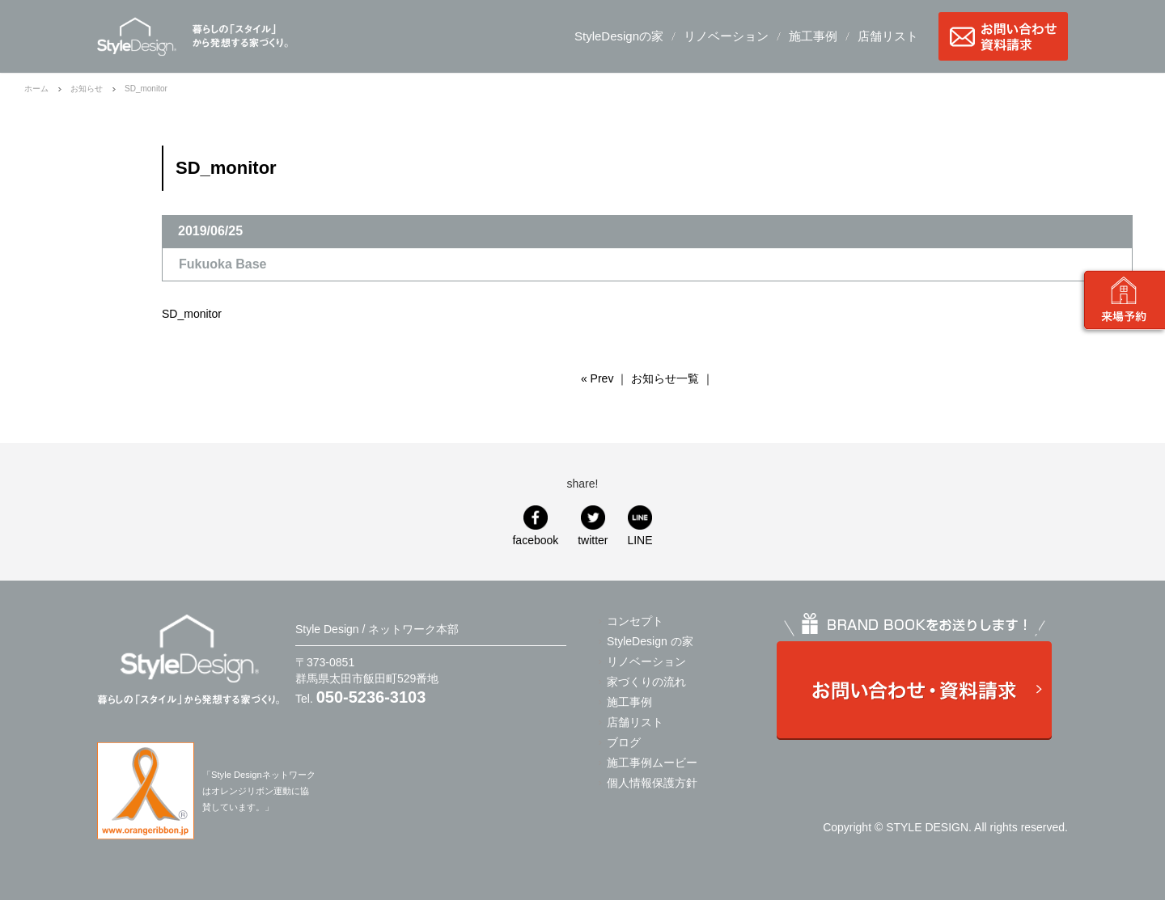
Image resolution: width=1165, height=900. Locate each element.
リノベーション (726, 36)
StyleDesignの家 (618, 36)
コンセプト (635, 621)
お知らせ (86, 88)
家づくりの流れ (646, 681)
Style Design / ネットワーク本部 (136, 36)
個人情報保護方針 (652, 782)
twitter (593, 540)
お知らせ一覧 (665, 378)
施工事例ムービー (652, 762)
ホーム (36, 88)
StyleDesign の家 (650, 641)
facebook (535, 540)
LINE (639, 540)
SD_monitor (192, 313)
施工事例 (813, 36)
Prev (602, 378)
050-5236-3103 (371, 697)
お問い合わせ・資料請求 (1003, 36)
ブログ (624, 742)
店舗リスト (888, 36)
